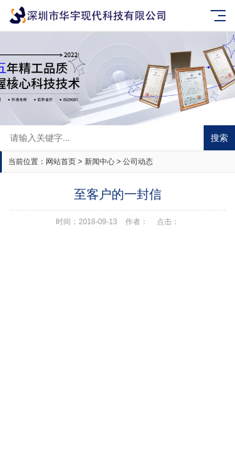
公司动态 (138, 161)
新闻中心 (100, 161)
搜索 (219, 138)
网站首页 (61, 161)
